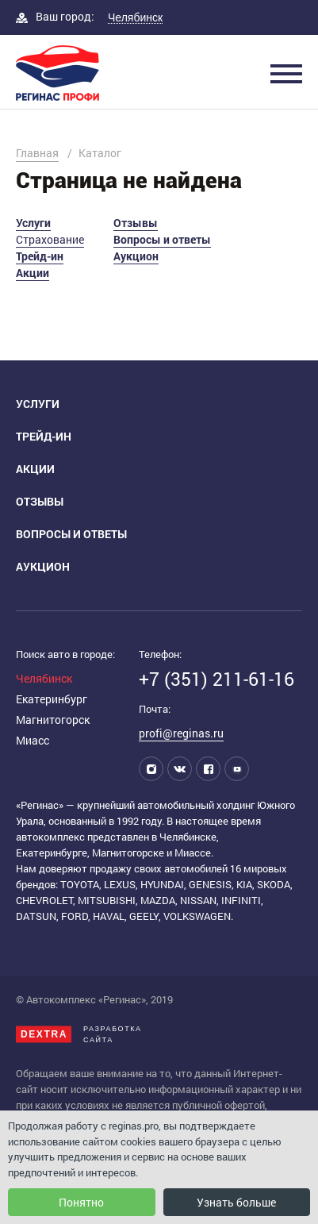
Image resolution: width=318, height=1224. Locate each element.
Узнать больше (236, 1202)
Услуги (33, 222)
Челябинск (44, 678)
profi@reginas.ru (181, 733)
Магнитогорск (53, 719)
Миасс (32, 740)
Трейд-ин (39, 256)
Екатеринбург (51, 698)
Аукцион (136, 256)
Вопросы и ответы (162, 239)
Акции (32, 272)
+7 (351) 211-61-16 (216, 679)
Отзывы (135, 222)
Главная (37, 152)
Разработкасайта (79, 1034)
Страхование (50, 239)
